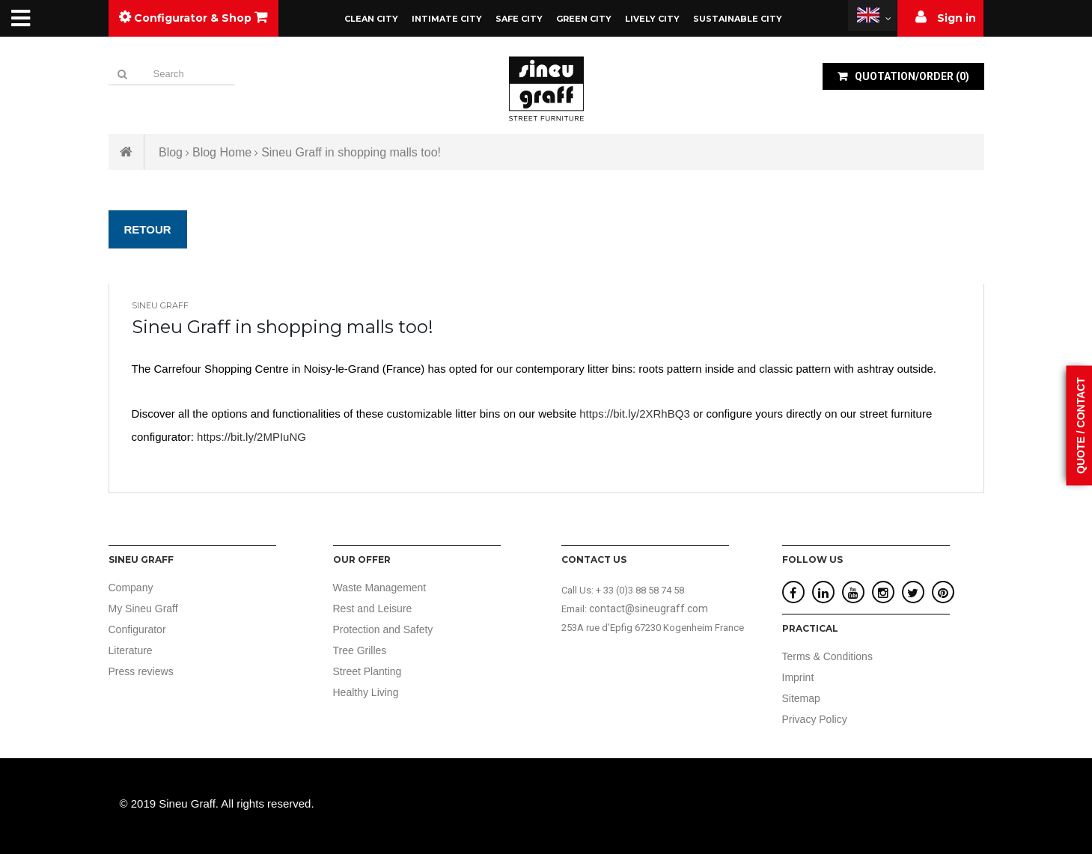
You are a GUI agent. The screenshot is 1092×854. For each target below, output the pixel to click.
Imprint (798, 677)
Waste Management (380, 588)
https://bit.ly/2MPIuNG (251, 436)
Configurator (137, 629)
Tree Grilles (360, 650)
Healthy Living (366, 692)
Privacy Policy (814, 719)
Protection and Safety (383, 629)
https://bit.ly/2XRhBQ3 (634, 413)
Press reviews (141, 671)
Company (131, 588)
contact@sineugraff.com (648, 608)
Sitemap (801, 698)
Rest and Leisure (372, 608)
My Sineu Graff (143, 608)
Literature (131, 650)
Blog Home (221, 152)
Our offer (362, 559)
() (910, 76)
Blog (171, 152)
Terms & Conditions (827, 656)
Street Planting (367, 671)
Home (126, 152)
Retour (147, 229)
